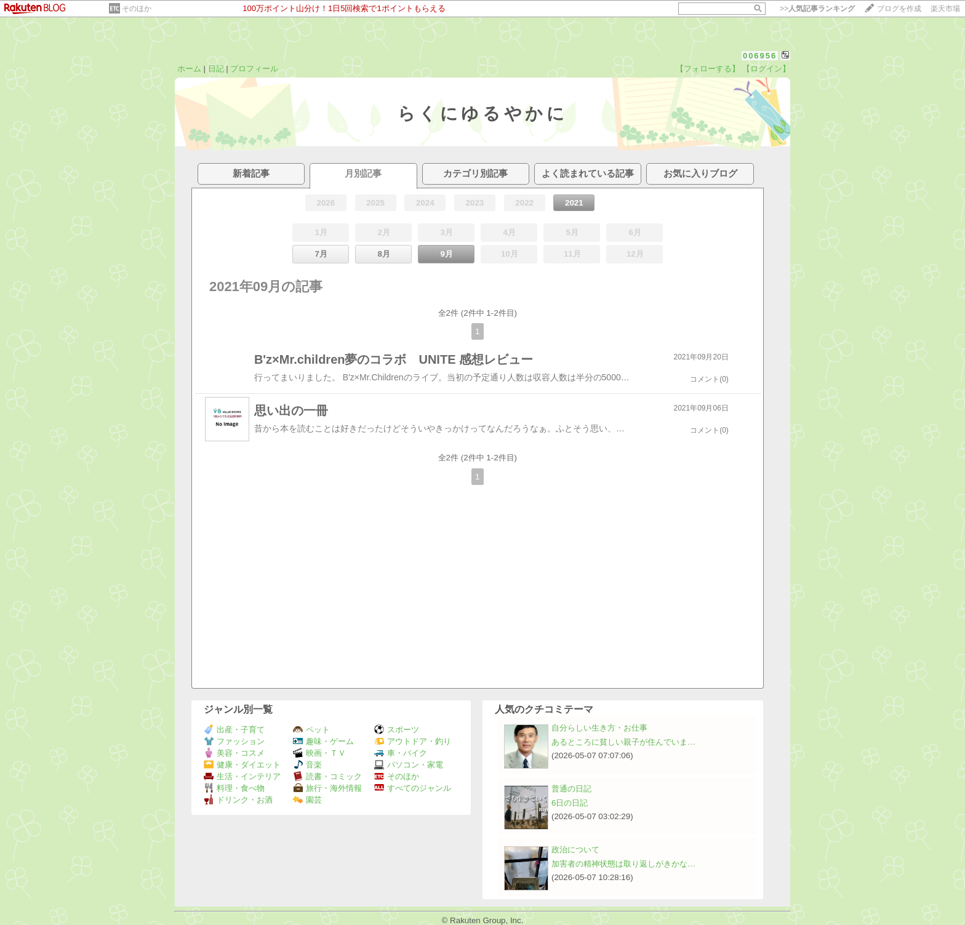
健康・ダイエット (242, 764)
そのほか (136, 8)
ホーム (189, 68)
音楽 (307, 764)
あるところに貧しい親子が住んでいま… (623, 742)
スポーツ (396, 729)
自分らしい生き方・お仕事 (599, 727)
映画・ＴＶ (319, 753)
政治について (575, 849)
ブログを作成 (899, 8)
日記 (216, 68)
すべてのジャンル (412, 788)
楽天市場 (945, 8)
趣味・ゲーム (323, 741)
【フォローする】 (708, 68)
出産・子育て (234, 729)
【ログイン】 (766, 68)
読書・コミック (327, 776)
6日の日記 (569, 802)
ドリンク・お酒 (238, 799)
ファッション (234, 741)
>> (817, 8)
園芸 (307, 799)
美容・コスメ (234, 753)
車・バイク (400, 753)
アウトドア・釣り (412, 741)
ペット (311, 729)
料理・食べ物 (234, 788)
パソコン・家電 (408, 764)
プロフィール (254, 68)
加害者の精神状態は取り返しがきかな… (623, 863)
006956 (760, 55)
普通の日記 (571, 788)
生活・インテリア (242, 776)
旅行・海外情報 (327, 788)
